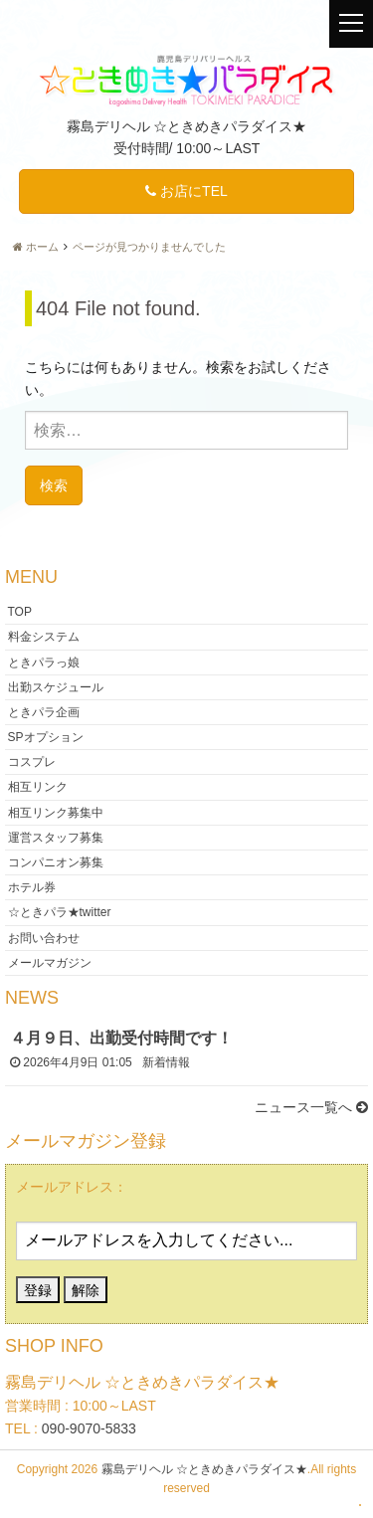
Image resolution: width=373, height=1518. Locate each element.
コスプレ (32, 762)
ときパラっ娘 (44, 661)
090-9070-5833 (89, 1428)
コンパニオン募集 (55, 862)
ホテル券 (32, 887)
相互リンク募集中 (55, 812)
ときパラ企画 (44, 711)
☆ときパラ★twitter (59, 912)
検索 (54, 484)
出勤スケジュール (55, 686)
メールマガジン (50, 962)
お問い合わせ (44, 937)
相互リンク (38, 787)
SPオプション (46, 737)
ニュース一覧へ (311, 1107)
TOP (20, 612)
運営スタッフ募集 (55, 837)
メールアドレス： (71, 1187)
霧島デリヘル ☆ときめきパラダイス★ (204, 1469)
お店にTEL (186, 191)
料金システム (44, 637)
